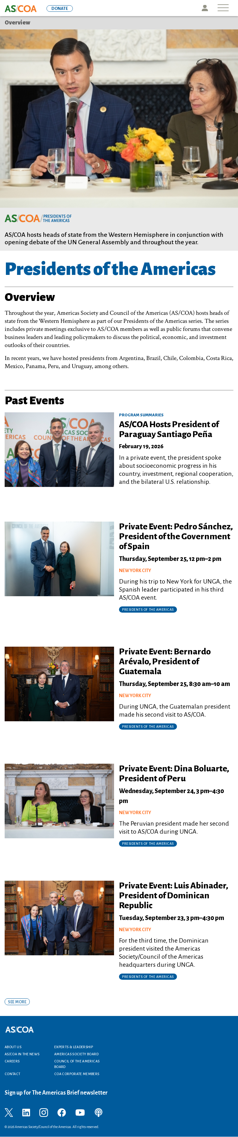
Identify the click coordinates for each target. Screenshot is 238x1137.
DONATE (59, 8)
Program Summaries (141, 415)
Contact (12, 1074)
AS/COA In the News (22, 1054)
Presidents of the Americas (148, 609)
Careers (12, 1061)
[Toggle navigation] (223, 8)
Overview (17, 23)
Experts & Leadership (73, 1047)
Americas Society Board (76, 1054)
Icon (205, 8)
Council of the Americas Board (76, 1064)
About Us (13, 1047)
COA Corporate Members (76, 1074)
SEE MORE (17, 1002)
